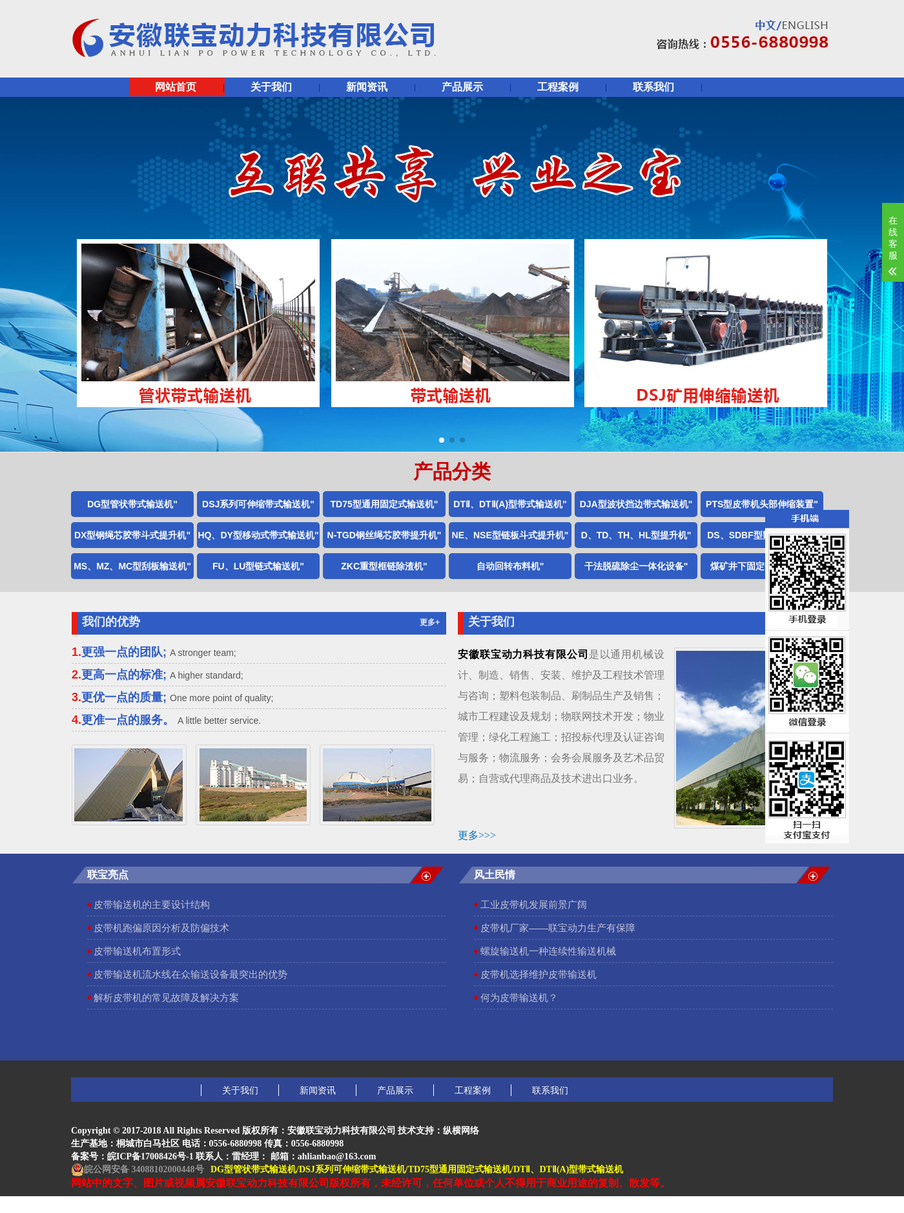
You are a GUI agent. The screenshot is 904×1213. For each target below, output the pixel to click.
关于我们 (271, 86)
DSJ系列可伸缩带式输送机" (258, 504)
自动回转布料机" (510, 566)
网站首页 (175, 86)
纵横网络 (461, 1130)
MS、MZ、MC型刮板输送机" (132, 566)
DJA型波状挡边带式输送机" (636, 504)
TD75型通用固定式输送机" (384, 504)
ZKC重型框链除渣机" (384, 566)
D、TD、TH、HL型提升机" (636, 535)
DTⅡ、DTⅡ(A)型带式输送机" (509, 504)
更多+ (430, 622)
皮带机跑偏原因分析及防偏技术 (161, 927)
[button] (441, 440)
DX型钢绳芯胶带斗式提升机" (132, 535)
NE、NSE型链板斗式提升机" (510, 535)
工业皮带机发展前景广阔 (533, 904)
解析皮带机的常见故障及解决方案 (166, 997)
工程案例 (558, 86)
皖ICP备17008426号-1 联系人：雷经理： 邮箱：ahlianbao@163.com (241, 1156)
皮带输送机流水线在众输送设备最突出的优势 (190, 974)
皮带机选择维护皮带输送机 (538, 974)
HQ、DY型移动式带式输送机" (258, 535)
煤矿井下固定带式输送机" (762, 566)
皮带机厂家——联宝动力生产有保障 (557, 927)
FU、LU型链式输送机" (258, 566)
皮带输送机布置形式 (137, 950)
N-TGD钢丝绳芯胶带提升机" (384, 535)
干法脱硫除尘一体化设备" (636, 566)
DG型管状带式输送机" (132, 504)
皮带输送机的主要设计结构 (152, 904)
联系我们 (653, 86)
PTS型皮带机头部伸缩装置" (762, 504)
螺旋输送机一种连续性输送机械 (548, 950)
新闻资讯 (366, 86)
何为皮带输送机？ (519, 997)
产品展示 (462, 86)
